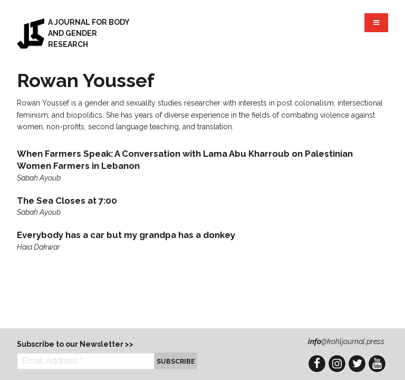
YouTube (377, 364)
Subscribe (176, 361)
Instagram (337, 364)
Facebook (317, 364)
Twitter (357, 364)
